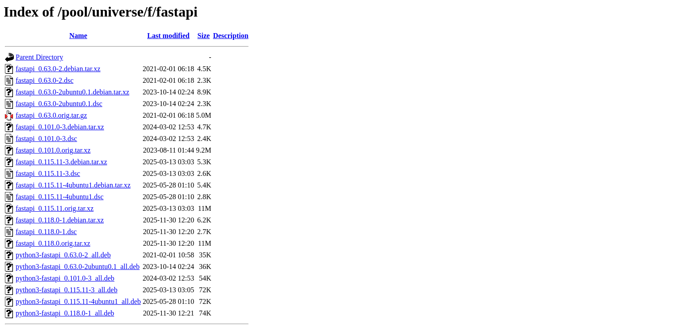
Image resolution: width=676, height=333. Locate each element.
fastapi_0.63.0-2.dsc (44, 80)
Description (230, 35)
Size (204, 35)
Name (78, 35)
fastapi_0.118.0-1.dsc (46, 231)
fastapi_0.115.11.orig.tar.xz (54, 208)
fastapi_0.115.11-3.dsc (48, 173)
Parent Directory (39, 57)
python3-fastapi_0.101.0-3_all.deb (65, 278)
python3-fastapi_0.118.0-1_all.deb (65, 313)
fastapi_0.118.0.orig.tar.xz (53, 243)
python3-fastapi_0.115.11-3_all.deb (67, 290)
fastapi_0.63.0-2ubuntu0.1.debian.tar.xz (72, 92)
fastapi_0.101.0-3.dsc (46, 138)
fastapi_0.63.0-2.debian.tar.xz (58, 69)
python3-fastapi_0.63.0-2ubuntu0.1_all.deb (77, 266)
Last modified (168, 35)
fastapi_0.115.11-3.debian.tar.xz (61, 162)
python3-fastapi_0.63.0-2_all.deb (63, 255)
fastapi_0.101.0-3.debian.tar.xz (60, 127)
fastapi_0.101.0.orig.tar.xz (53, 150)
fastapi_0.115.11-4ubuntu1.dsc (60, 197)
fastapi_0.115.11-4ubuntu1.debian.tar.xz (73, 185)
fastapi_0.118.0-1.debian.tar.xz (60, 220)
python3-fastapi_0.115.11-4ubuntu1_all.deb (78, 301)
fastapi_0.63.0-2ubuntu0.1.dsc (59, 103)
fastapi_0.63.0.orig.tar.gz (51, 115)
